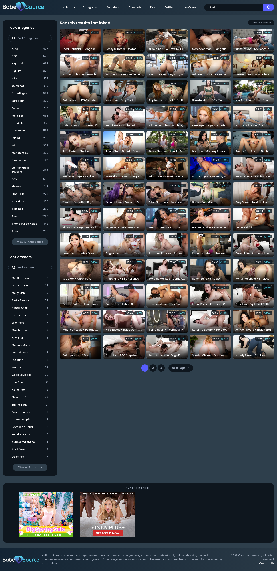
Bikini (30, 78)
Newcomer (30, 160)
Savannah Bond (30, 427)
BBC (30, 56)
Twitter (169, 7)
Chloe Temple (30, 420)
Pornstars (113, 7)
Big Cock (30, 64)
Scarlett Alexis (30, 412)
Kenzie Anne (30, 308)
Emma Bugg (30, 405)
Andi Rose (30, 449)
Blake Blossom (30, 300)
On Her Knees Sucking (30, 169)
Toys (30, 231)
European (30, 101)
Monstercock (30, 153)
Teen (30, 216)
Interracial (30, 131)
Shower (30, 187)
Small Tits (30, 194)
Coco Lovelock (30, 375)
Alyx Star (30, 338)
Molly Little (30, 293)
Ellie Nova (30, 323)
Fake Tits (30, 116)
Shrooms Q (30, 397)
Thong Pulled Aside (30, 224)
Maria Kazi (30, 367)
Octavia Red (30, 353)
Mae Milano (30, 330)
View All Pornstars (30, 467)
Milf (30, 145)
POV (30, 179)
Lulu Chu (30, 382)
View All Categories (30, 242)
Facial (30, 108)
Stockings (30, 201)
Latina (30, 138)
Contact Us (266, 563)
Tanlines (30, 209)
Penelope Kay (30, 434)
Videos (69, 7)
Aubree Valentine (30, 442)
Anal (30, 49)
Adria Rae (30, 390)
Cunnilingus (30, 93)
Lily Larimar (30, 315)
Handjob (30, 123)
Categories (90, 7)
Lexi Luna (30, 360)
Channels (135, 7)
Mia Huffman (30, 278)
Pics (152, 7)
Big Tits (30, 71)
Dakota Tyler (30, 285)
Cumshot (30, 86)
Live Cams (189, 7)
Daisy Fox (30, 457)
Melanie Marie (30, 345)
